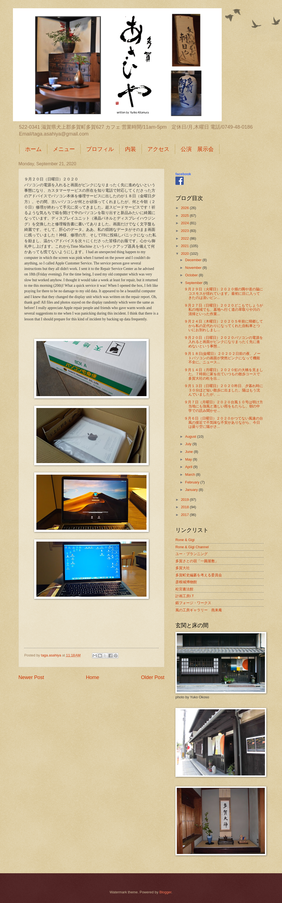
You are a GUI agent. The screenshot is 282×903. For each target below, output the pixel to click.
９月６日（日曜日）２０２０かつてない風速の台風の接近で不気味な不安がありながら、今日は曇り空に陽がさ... (223, 422)
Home (92, 677)
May (189, 459)
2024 (185, 223)
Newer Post (31, 677)
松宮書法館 (184, 589)
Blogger (165, 892)
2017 (185, 515)
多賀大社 (182, 568)
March (190, 474)
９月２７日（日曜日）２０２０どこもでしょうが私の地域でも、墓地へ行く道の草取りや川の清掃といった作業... (223, 309)
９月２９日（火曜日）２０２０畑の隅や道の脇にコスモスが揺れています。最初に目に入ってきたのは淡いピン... (223, 293)
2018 (185, 507)
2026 (185, 208)
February (192, 482)
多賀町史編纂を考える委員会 (198, 575)
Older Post (152, 677)
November (193, 268)
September (194, 283)
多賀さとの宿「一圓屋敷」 (196, 561)
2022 (185, 238)
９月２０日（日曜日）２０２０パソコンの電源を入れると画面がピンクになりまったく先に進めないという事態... (223, 342)
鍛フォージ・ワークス (193, 603)
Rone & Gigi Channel (192, 547)
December (193, 260)
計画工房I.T (184, 596)
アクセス (158, 149)
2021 (185, 246)
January (192, 490)
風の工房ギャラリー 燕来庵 (198, 610)
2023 (185, 231)
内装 (130, 149)
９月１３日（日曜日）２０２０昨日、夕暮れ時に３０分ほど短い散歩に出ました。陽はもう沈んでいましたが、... (223, 390)
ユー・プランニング (191, 554)
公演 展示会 (197, 149)
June (189, 452)
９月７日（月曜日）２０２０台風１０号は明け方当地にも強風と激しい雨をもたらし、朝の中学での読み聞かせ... (223, 406)
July (188, 444)
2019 (185, 500)
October (192, 275)
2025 (185, 215)
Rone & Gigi (184, 540)
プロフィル (100, 149)
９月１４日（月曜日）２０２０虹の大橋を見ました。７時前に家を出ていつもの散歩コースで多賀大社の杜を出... (223, 374)
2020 (185, 254)
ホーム (33, 149)
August (191, 436)
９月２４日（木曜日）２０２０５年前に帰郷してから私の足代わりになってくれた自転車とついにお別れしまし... (223, 325)
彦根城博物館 (186, 582)
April (189, 467)
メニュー (64, 149)
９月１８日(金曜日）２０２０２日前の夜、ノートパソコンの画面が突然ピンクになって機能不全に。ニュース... (222, 358)
